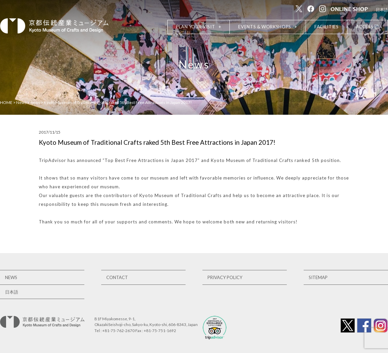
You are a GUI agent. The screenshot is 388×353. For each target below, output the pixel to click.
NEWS (11, 277)
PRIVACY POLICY (224, 277)
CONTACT (117, 277)
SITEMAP (318, 277)
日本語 (382, 9)
